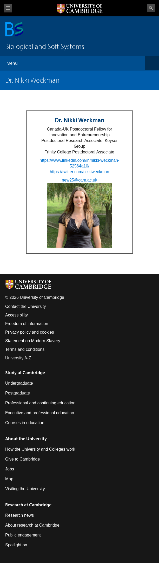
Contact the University (25, 306)
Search (151, 8)
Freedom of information (26, 323)
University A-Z (18, 358)
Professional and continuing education (40, 403)
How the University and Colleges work (40, 449)
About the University (26, 439)
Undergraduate (19, 383)
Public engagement (23, 535)
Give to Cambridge (22, 459)
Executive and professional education (39, 413)
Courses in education (24, 422)
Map (9, 479)
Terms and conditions (24, 349)
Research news (19, 515)
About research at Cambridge (32, 525)
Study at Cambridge (25, 373)
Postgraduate (17, 393)
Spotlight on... (18, 545)
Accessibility (16, 315)
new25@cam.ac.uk (79, 180)
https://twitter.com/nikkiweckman (79, 172)
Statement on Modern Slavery (32, 341)
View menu (8, 8)
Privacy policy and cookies (29, 332)
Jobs (9, 469)
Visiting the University (25, 489)
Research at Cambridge (28, 505)
